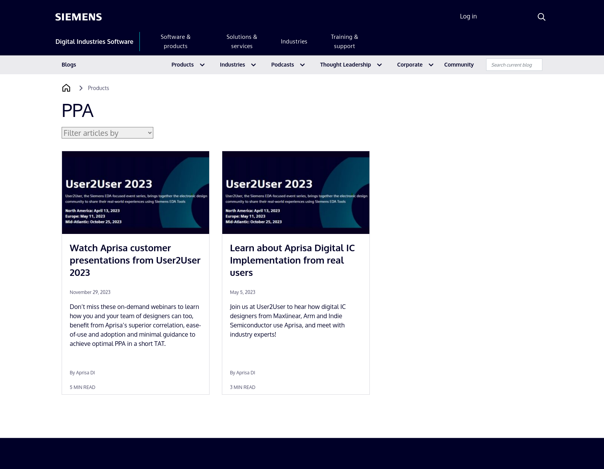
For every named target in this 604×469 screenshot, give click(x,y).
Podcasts (282, 64)
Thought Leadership (345, 64)
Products (182, 64)
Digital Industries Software (94, 41)
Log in (468, 16)
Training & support (344, 41)
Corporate (410, 64)
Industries (294, 41)
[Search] (542, 17)
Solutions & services (241, 41)
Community (459, 64)
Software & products (176, 41)
